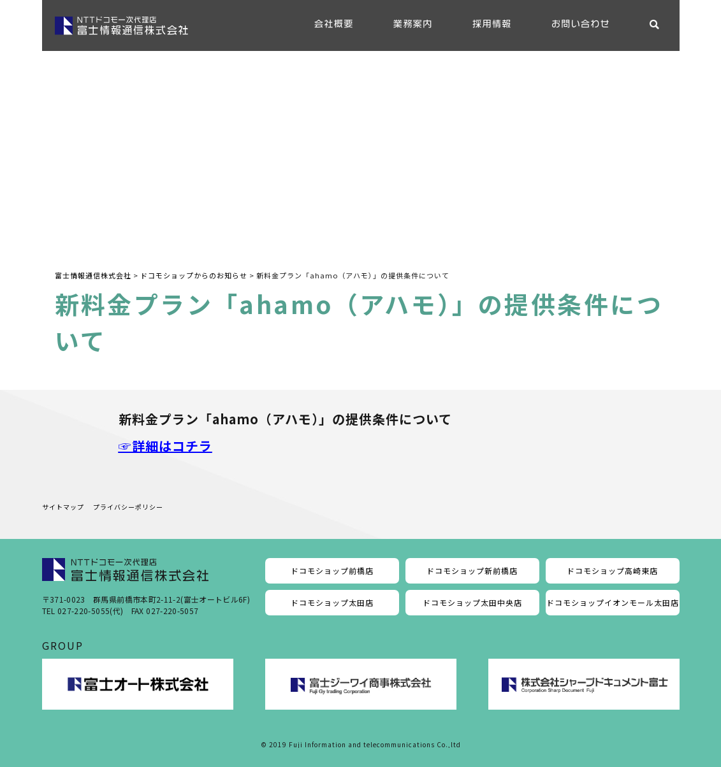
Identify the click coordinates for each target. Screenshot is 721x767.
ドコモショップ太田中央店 (472, 602)
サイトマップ (63, 507)
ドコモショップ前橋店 (332, 570)
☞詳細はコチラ (165, 445)
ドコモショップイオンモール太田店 (612, 602)
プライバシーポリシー (128, 507)
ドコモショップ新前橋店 (472, 570)
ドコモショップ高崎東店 (612, 570)
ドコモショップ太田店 (332, 602)
